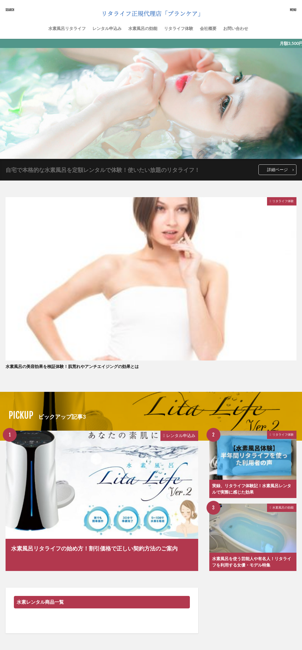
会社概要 (208, 28)
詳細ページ (277, 169)
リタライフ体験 (178, 28)
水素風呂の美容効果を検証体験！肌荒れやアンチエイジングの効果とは (72, 366)
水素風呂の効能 (142, 28)
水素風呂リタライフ (67, 28)
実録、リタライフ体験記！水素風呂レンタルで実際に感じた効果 (251, 488)
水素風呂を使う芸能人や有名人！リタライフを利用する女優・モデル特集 (251, 561)
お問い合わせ (235, 28)
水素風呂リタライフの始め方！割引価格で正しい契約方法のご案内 (94, 548)
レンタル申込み (107, 28)
